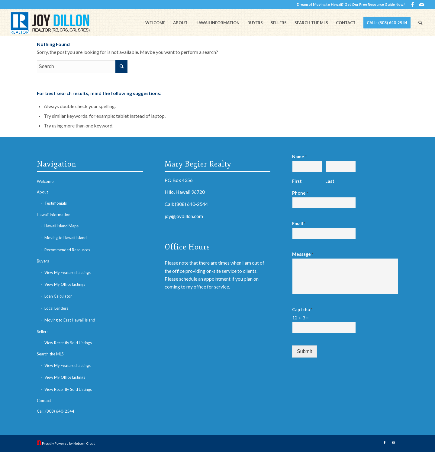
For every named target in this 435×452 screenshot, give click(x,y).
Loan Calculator (58, 296)
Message (302, 254)
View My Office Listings (64, 284)
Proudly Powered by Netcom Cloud (68, 443)
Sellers (42, 331)
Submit (304, 351)
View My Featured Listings (67, 272)
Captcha (302, 309)
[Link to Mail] (421, 4)
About (42, 192)
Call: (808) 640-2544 (55, 411)
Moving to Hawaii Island (65, 237)
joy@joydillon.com (184, 216)
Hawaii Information (53, 214)
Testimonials (55, 203)
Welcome (45, 181)
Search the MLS (50, 353)
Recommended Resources (67, 249)
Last (329, 181)
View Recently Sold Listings (68, 342)
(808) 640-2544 (191, 204)
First (297, 181)
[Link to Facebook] (412, 4)
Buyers (43, 261)
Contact (44, 400)
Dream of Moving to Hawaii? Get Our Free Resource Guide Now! (351, 4)
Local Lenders (56, 308)
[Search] (420, 22)
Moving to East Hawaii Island (69, 320)
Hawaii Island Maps (61, 225)
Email (298, 223)
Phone (300, 193)
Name (299, 156)
